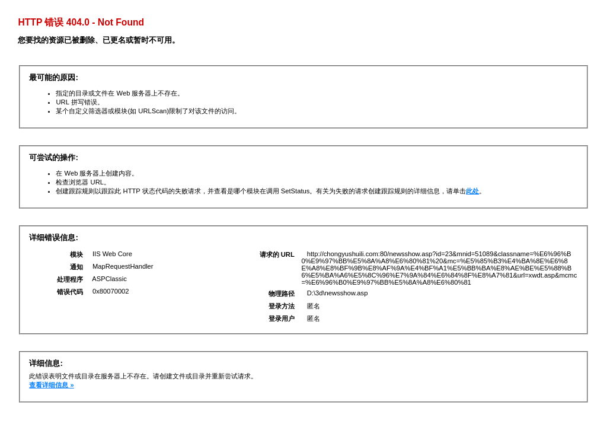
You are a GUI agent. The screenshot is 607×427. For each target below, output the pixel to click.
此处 (472, 191)
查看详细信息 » (51, 384)
